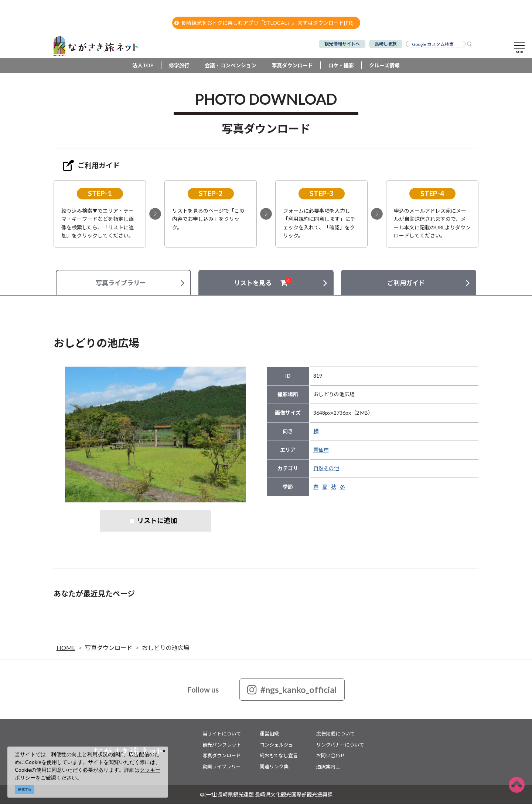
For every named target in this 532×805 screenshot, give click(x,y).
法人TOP (143, 66)
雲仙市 (321, 451)
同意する (24, 789)
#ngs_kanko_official (292, 690)
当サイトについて (221, 735)
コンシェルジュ (276, 745)
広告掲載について (335, 735)
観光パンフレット (221, 745)
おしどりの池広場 (165, 648)
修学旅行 (179, 66)
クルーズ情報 (384, 66)
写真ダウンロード (292, 66)
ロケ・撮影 (341, 66)
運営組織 (269, 735)
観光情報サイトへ (342, 44)
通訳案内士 (328, 767)
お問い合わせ (330, 756)
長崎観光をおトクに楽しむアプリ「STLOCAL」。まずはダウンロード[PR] (264, 23)
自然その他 (326, 469)
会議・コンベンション (230, 66)
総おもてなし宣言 (279, 756)
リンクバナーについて (340, 745)
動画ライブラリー (221, 767)
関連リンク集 (274, 767)
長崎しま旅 (386, 44)
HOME (66, 648)
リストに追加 (157, 522)
